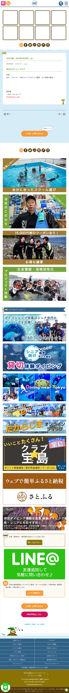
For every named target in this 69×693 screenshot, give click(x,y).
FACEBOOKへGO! (13, 97)
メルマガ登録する (34, 593)
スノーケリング (10, 33)
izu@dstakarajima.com (34, 684)
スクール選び (17, 648)
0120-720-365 (29, 682)
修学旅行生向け (52, 660)
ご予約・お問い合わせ (34, 134)
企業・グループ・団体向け (17, 660)
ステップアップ (42, 17)
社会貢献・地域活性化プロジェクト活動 (35, 667)
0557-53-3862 (40, 682)
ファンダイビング (26, 33)
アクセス (59, 33)
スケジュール (51, 652)
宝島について (42, 33)
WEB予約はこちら (34, 614)
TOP (10, 17)
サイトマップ (17, 663)
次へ (60, 114)
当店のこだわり (52, 648)
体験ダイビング (59, 17)
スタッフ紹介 (17, 644)
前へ (9, 114)
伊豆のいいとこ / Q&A (17, 656)
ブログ (26, 64)
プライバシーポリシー (52, 663)
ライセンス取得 (26, 17)
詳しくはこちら (34, 542)
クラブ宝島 (17, 652)
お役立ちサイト (52, 656)
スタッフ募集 (51, 644)
